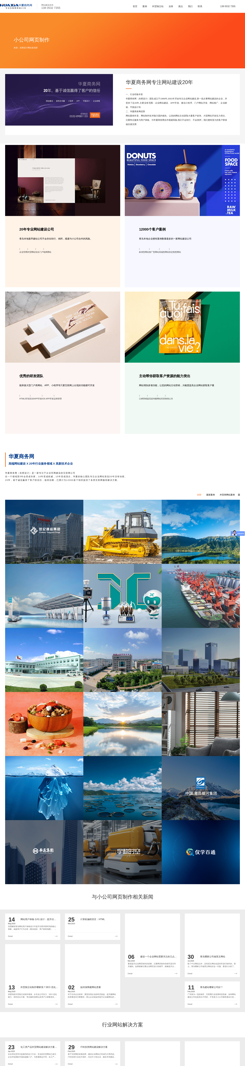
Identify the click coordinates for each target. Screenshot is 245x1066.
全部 (199, 494)
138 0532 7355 (227, 6)
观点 (180, 6)
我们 (190, 6)
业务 (171, 6)
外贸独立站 (158, 6)
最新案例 (210, 494)
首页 (135, 6)
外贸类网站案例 (227, 494)
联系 (200, 6)
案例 (144, 6)
